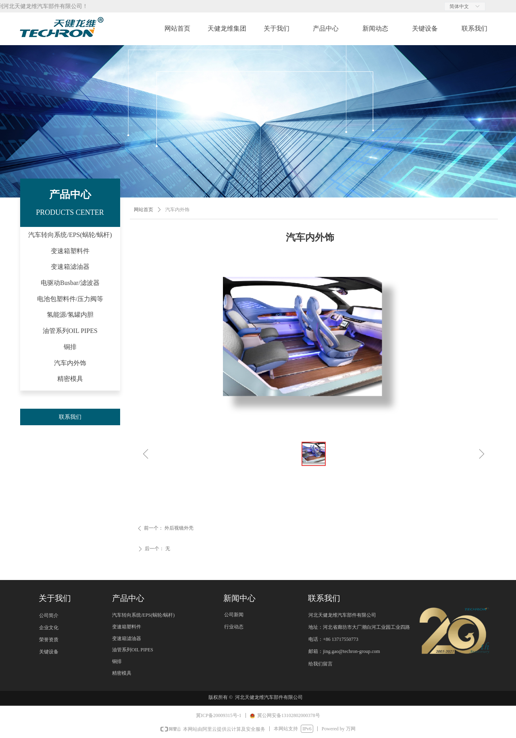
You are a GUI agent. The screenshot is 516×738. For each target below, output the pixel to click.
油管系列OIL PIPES (70, 330)
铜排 (70, 346)
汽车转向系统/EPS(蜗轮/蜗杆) (70, 234)
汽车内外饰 (70, 363)
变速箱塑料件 (70, 250)
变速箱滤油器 (70, 266)
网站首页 (143, 209)
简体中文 (459, 6)
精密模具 (70, 378)
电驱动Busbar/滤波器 (70, 282)
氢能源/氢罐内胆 (70, 314)
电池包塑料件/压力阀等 (70, 298)
